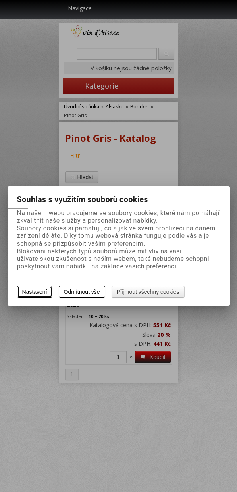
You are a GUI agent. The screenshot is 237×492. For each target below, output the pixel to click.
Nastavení (34, 292)
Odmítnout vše (82, 292)
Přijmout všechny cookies (148, 292)
